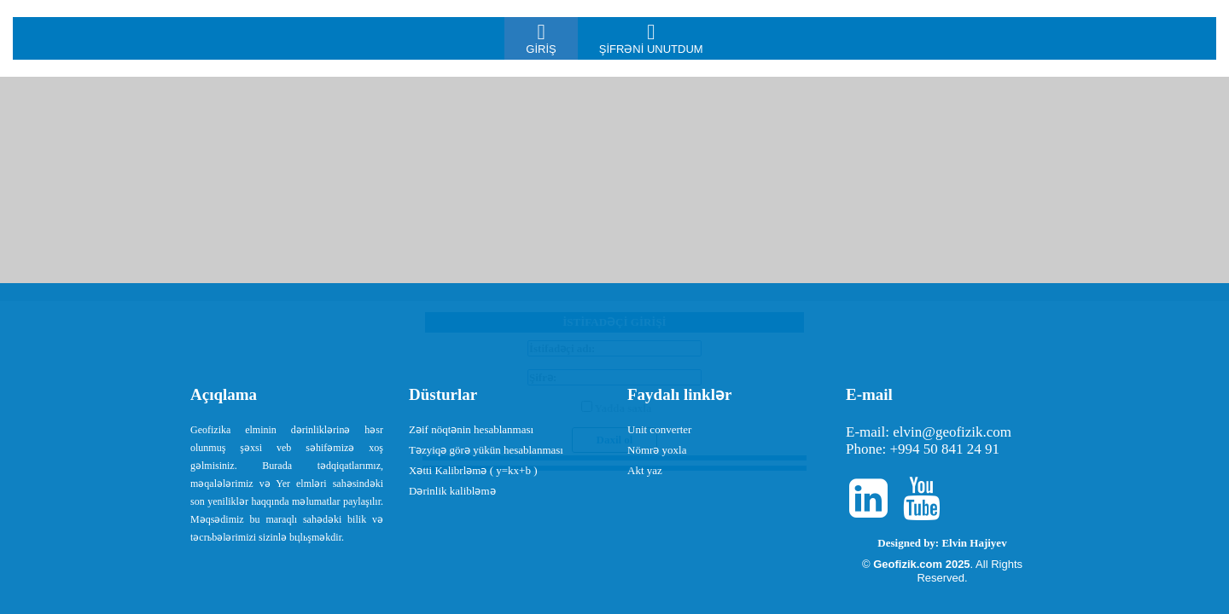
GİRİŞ (541, 38)
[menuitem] (540, 38)
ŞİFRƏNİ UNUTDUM (651, 38)
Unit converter (659, 429)
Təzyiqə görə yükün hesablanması (486, 449)
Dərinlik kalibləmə (452, 490)
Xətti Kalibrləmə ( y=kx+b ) (473, 470)
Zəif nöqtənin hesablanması (471, 429)
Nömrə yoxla (656, 449)
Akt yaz (644, 470)
